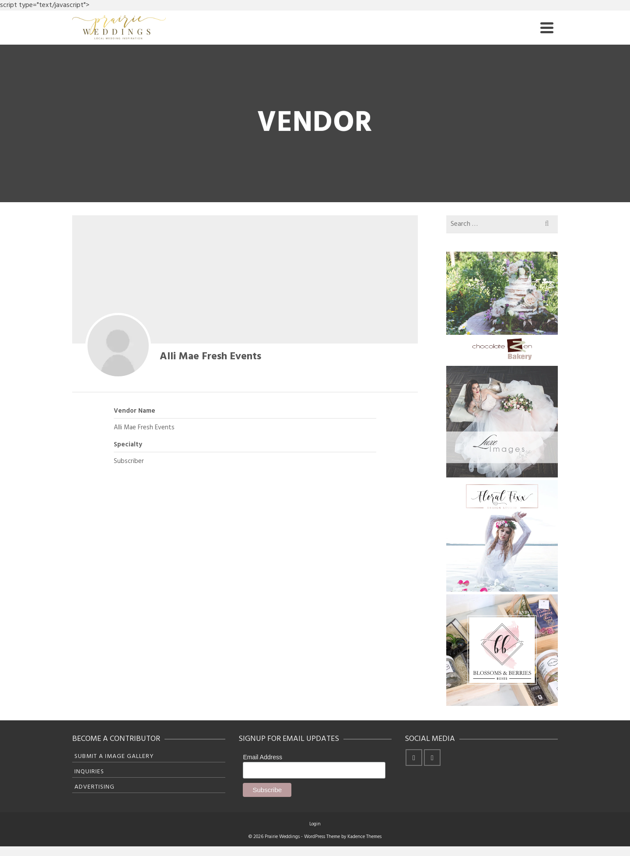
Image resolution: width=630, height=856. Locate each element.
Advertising (94, 787)
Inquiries (89, 772)
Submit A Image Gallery (114, 756)
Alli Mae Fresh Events (210, 356)
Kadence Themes (364, 837)
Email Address (262, 757)
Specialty (128, 444)
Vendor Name (134, 411)
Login (315, 824)
